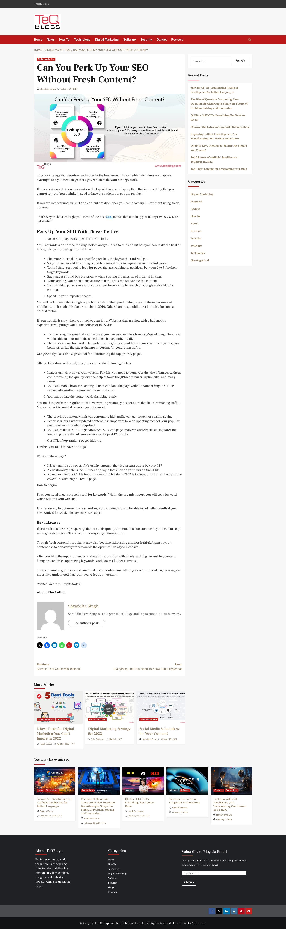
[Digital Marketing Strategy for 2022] (109, 707)
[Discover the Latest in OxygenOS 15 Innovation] (187, 781)
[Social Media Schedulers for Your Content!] (161, 707)
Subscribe (189, 882)
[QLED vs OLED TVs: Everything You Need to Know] (143, 781)
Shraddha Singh (48, 89)
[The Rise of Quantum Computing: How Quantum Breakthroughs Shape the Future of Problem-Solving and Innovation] (99, 781)
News (50, 39)
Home (38, 39)
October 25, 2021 (169, 739)
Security (146, 39)
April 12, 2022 (63, 744)
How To (64, 39)
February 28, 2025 (92, 823)
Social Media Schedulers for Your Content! (159, 731)
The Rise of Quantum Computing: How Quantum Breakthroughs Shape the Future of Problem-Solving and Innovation (219, 104)
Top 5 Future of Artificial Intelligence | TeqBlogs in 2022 (214, 160)
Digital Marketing (107, 39)
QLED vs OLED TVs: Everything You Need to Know (218, 118)
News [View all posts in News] (40, 790)
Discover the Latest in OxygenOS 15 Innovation (220, 127)
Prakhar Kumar (46, 811)
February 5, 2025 (180, 812)
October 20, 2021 (69, 89)
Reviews (177, 39)
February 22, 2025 (136, 816)
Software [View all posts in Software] (184, 790)
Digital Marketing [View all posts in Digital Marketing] (46, 59)
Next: (146, 667)
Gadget (162, 39)
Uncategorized (200, 260)
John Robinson (97, 739)
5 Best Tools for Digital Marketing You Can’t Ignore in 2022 (55, 733)
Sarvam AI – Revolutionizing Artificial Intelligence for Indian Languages (214, 90)
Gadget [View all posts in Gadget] (129, 790)
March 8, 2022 (115, 739)
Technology (82, 39)
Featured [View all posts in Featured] (218, 790)
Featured (196, 201)
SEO (109, 217)
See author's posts (87, 623)
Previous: (73, 667)
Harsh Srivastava (91, 818)
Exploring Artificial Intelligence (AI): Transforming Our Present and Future (215, 136)
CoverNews (180, 923)
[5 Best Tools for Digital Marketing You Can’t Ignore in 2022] (58, 707)
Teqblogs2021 (46, 744)
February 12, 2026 (48, 816)
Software (129, 39)
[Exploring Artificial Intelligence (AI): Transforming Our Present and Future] (231, 781)
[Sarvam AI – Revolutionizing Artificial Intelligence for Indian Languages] (54, 781)
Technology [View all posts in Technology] (63, 719)
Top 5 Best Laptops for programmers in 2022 (219, 169)
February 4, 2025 (224, 819)
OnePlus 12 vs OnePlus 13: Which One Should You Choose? (219, 148)
